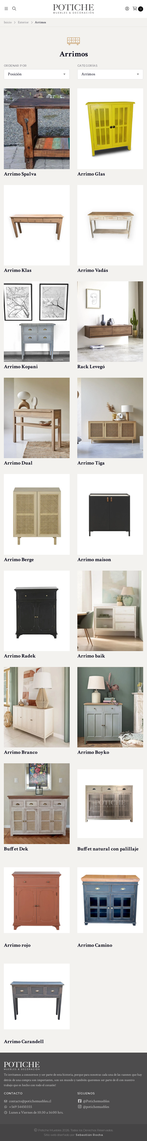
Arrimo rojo (17, 945)
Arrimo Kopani (21, 366)
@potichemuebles (93, 1107)
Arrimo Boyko (93, 752)
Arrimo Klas (18, 270)
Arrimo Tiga (91, 463)
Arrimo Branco (20, 752)
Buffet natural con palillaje (108, 848)
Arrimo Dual (18, 463)
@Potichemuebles (93, 1101)
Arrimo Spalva (20, 174)
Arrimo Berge (19, 559)
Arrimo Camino (94, 945)
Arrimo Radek (20, 656)
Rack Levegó (91, 366)
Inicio (8, 22)
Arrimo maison (94, 559)
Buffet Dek (16, 848)
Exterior (23, 22)
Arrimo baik (91, 656)
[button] (6, 9)
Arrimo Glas (91, 174)
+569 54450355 (18, 1107)
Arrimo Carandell (24, 1041)
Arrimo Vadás (92, 270)
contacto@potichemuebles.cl (27, 1101)
